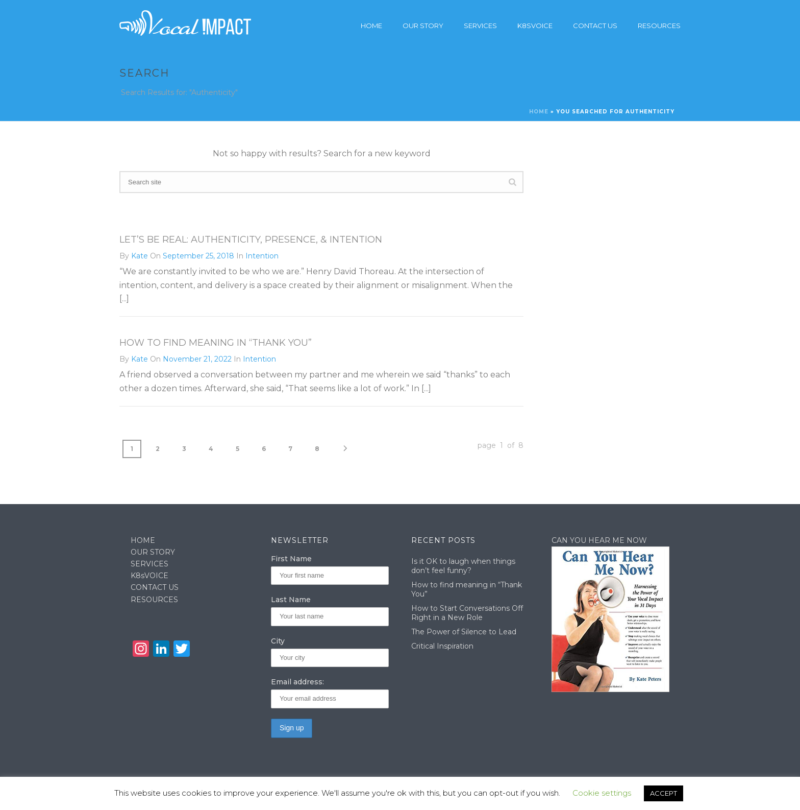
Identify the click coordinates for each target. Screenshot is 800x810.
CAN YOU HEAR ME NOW (599, 540)
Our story (423, 25)
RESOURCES (154, 599)
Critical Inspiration (442, 646)
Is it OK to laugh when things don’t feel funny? (463, 566)
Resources (659, 25)
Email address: (297, 681)
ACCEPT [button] (663, 793)
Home (371, 25)
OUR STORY (153, 552)
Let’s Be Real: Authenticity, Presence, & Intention (250, 239)
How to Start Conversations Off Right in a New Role (467, 613)
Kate (139, 255)
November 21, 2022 (197, 359)
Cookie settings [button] (601, 793)
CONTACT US (155, 587)
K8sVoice (535, 25)
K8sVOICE (149, 575)
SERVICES (149, 563)
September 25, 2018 (198, 255)
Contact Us (595, 25)
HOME (143, 540)
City (278, 641)
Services (480, 25)
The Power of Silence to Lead (463, 631)
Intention (262, 255)
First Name (291, 558)
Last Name (291, 599)
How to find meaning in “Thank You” (215, 342)
